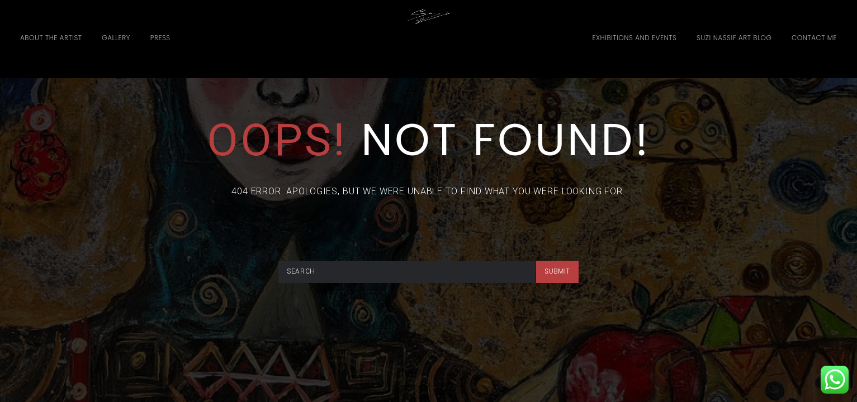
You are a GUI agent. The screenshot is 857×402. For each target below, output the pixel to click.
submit (557, 271)
